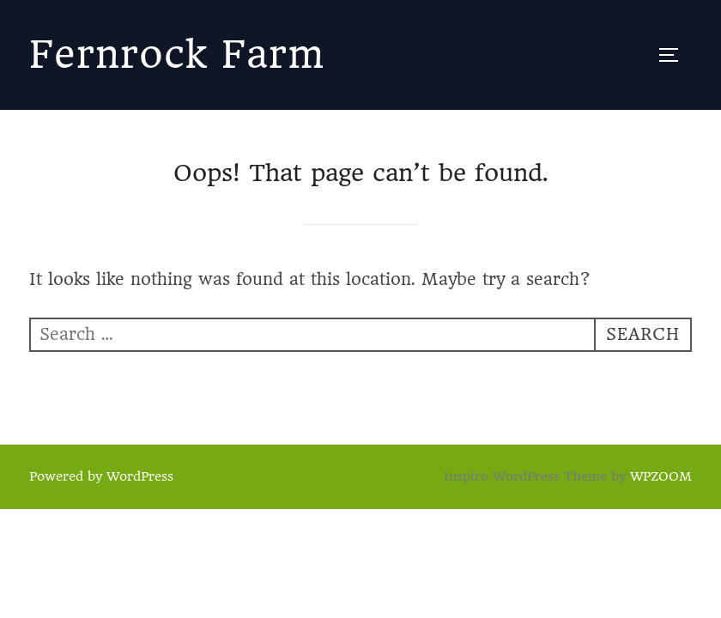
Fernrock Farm (176, 54)
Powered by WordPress (101, 476)
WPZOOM (661, 476)
